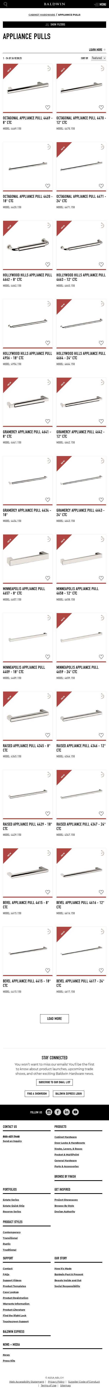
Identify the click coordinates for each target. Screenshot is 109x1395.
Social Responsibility (67, 1286)
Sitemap (65, 1385)
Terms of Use (48, 1385)
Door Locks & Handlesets (69, 1142)
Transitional (10, 1238)
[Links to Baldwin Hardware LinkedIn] (66, 1112)
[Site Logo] (54, 4)
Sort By (84, 58)
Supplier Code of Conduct (84, 1381)
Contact (7, 1268)
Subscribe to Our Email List (54, 1082)
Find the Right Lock (14, 1315)
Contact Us (10, 1127)
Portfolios (10, 1190)
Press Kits (9, 1360)
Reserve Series (12, 1211)
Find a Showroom (37, 1093)
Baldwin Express (13, 1332)
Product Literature (14, 1309)
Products (60, 1127)
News (6, 1354)
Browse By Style (64, 1205)
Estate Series (11, 1199)
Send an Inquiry (12, 1141)
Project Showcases (66, 1199)
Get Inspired (62, 1190)
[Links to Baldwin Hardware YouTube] (75, 1112)
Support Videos (12, 1280)
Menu (100, 4)
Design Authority (64, 1211)
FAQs (6, 1274)
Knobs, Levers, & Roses (68, 1148)
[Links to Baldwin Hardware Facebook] (57, 1112)
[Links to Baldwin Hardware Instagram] (48, 1112)
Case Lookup (11, 1292)
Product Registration (15, 1297)
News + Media (11, 1345)
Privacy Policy (56, 1381)
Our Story (60, 1258)
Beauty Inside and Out (67, 1280)
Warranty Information (16, 1303)
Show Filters (55, 24)
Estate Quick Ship (13, 1205)
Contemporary (12, 1232)
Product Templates (14, 1286)
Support (8, 1258)
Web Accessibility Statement (26, 1381)
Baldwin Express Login (68, 1093)
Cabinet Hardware (65, 1137)
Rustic (7, 1243)
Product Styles (12, 1222)
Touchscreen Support (16, 1321)
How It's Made (63, 1268)
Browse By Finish (65, 1177)
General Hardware (65, 1160)
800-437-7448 (11, 1136)
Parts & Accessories (66, 1166)
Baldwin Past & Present (68, 1274)
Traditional (9, 1249)
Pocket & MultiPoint (66, 1154)
